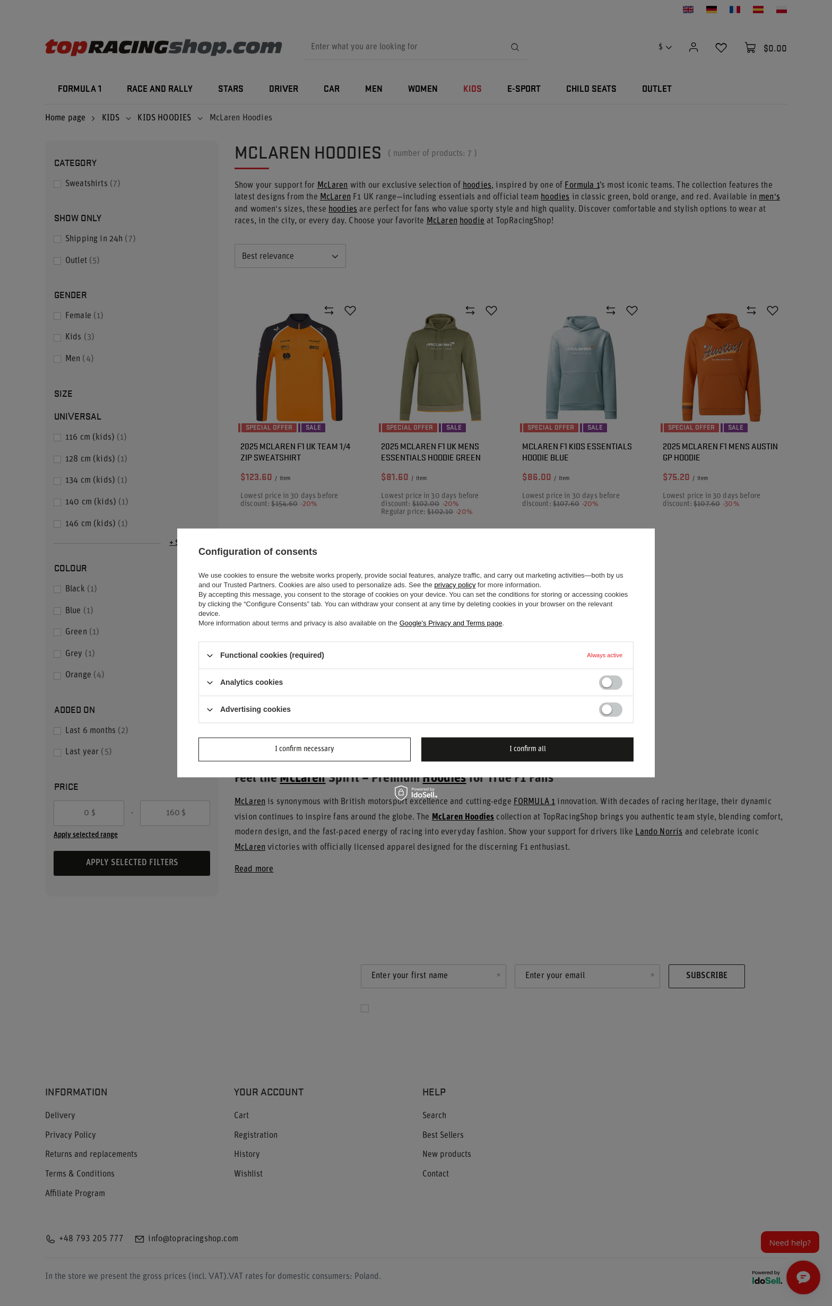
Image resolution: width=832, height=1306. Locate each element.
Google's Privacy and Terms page (451, 623)
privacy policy (454, 585)
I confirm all (527, 749)
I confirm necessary (304, 749)
